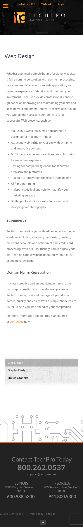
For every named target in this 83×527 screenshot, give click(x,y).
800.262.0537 (41, 467)
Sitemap (50, 513)
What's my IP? (27, 4)
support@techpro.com (41, 474)
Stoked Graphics (18, 377)
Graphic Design (17, 370)
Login (61, 4)
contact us (16, 321)
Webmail (46, 4)
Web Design (15, 362)
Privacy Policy (35, 513)
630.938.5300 (21, 496)
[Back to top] (43, 522)
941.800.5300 (62, 496)
